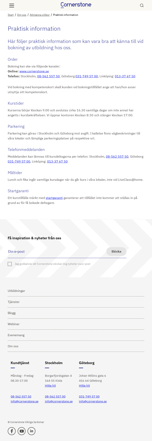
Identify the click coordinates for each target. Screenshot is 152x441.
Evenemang (16, 335)
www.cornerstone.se (34, 71)
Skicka (116, 251)
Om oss (13, 346)
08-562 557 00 (55, 396)
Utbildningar (16, 291)
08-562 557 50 (48, 76)
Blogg (11, 313)
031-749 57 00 (86, 76)
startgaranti (54, 198)
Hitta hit (50, 385)
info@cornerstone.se (24, 401)
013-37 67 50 (125, 76)
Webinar (14, 324)
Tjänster (14, 302)
